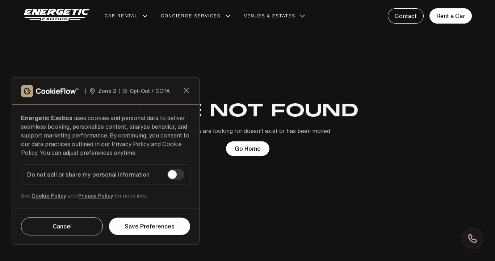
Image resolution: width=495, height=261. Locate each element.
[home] (56, 16)
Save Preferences (150, 230)
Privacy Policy (95, 199)
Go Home (248, 148)
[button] (127, 16)
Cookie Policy (49, 199)
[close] (186, 94)
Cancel (62, 230)
